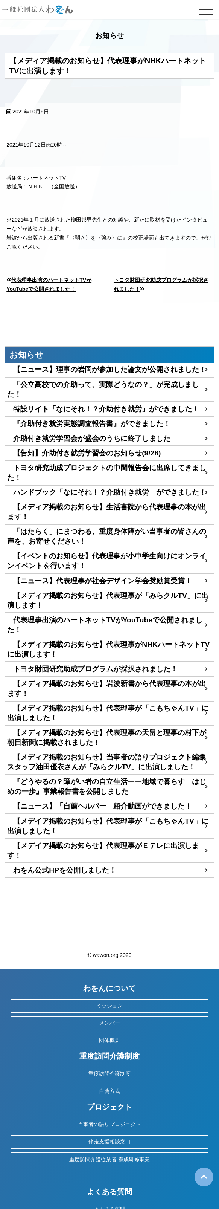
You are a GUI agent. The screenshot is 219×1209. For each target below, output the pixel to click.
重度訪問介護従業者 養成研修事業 (109, 1159)
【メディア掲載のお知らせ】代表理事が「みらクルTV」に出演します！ (107, 600)
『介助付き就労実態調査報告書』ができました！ (91, 424)
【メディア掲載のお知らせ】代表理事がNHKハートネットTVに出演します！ (108, 649)
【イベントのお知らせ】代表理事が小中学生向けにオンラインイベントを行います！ (106, 561)
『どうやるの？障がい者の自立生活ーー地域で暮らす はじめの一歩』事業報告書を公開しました (106, 786)
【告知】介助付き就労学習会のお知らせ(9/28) (87, 453)
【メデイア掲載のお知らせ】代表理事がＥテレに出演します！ (103, 850)
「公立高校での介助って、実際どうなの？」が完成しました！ (103, 389)
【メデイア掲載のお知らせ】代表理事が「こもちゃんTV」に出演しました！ (107, 826)
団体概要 (109, 1040)
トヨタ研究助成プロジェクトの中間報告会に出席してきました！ (106, 472)
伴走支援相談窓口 (109, 1142)
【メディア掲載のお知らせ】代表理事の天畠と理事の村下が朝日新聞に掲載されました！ (106, 737)
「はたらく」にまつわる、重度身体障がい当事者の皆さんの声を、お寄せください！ (106, 536)
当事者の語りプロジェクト (109, 1124)
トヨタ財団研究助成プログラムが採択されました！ (95, 669)
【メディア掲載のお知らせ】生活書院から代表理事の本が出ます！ (106, 512)
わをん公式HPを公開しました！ (64, 870)
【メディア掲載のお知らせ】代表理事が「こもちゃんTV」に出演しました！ (107, 713)
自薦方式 (109, 1091)
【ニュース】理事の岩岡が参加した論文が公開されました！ (109, 369)
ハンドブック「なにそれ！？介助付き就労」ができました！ (109, 492)
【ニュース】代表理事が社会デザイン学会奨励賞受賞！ (102, 581)
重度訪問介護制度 (109, 1074)
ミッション (109, 1006)
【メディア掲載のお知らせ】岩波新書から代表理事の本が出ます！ (106, 688)
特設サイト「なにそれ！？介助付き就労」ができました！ (106, 409)
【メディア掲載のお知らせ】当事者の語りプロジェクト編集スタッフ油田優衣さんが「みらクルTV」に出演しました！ (106, 762)
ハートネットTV (46, 178)
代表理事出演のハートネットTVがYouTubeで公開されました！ (104, 625)
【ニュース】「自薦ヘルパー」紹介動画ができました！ (102, 806)
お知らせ (26, 354)
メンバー (109, 1023)
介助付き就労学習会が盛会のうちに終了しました (91, 438)
